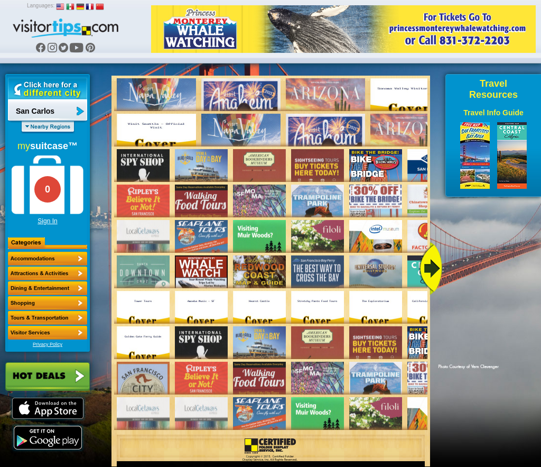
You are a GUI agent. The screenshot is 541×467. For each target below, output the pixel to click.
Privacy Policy (47, 344)
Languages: (40, 5)
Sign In (47, 221)
